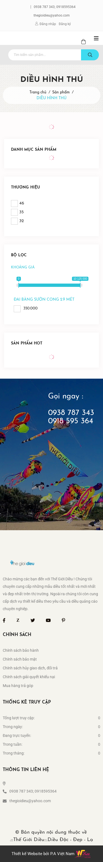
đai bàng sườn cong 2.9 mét (44, 300)
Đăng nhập (48, 24)
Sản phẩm (61, 92)
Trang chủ (37, 92)
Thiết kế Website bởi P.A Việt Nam (43, 853)
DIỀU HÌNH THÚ (51, 98)
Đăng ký (65, 24)
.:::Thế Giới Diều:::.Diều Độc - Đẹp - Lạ (51, 839)
